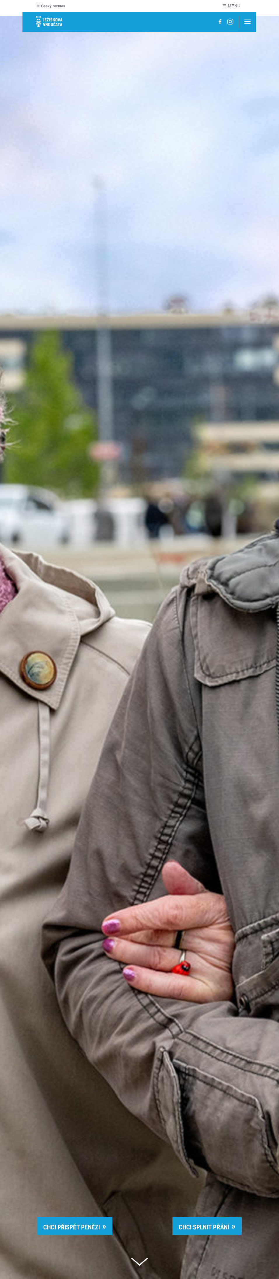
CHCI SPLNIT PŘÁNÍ (204, 1227)
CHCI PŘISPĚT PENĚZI (71, 1227)
